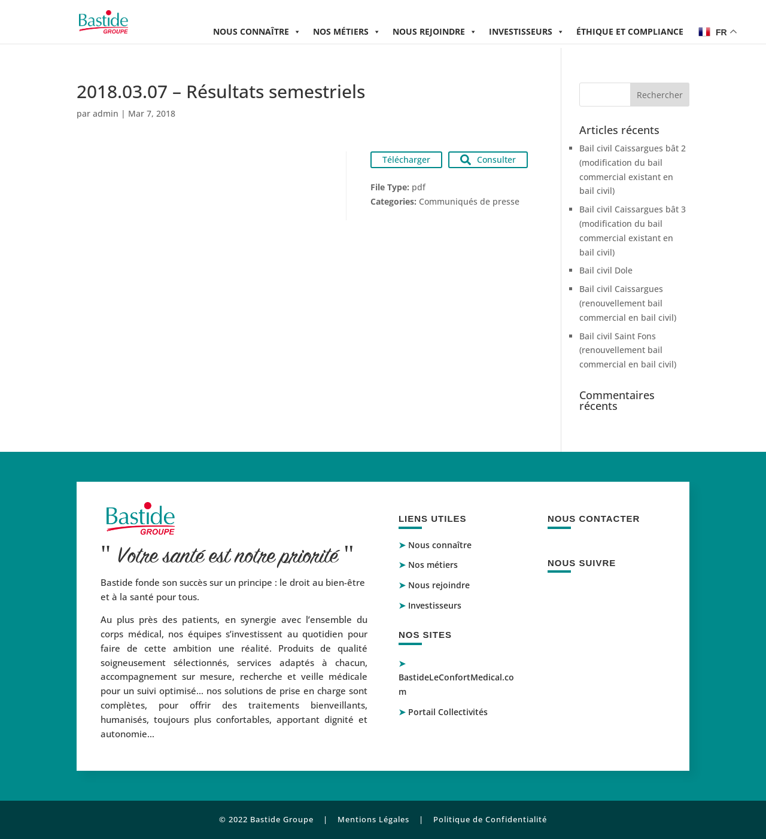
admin (105, 113)
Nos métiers (347, 31)
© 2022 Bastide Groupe (266, 819)
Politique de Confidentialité (490, 819)
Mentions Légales (373, 819)
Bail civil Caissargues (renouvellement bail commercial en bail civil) (627, 303)
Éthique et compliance (629, 31)
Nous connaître (257, 31)
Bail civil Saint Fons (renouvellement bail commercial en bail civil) (627, 350)
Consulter (488, 159)
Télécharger (406, 159)
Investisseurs (526, 31)
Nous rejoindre (435, 31)
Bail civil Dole (606, 270)
